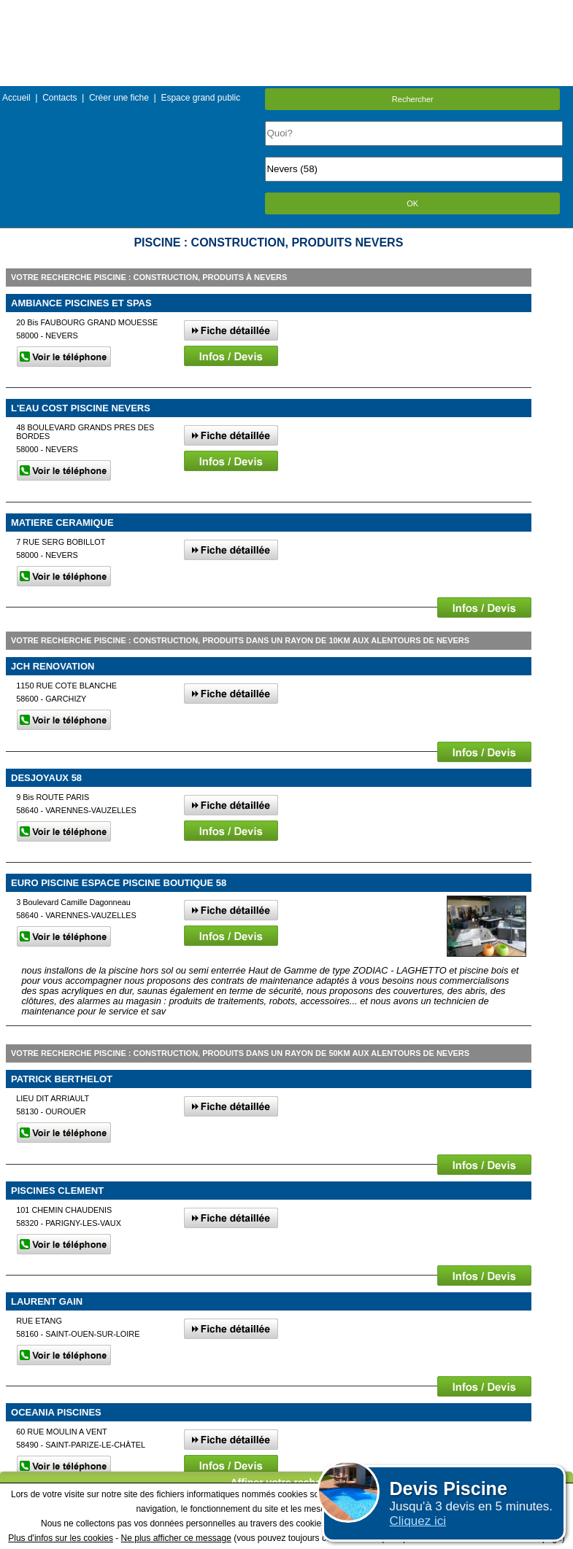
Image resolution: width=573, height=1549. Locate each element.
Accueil (16, 98)
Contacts (59, 98)
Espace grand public (200, 98)
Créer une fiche (119, 98)
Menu (286, 10)
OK (412, 203)
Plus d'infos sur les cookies (60, 1538)
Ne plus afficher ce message (176, 1538)
